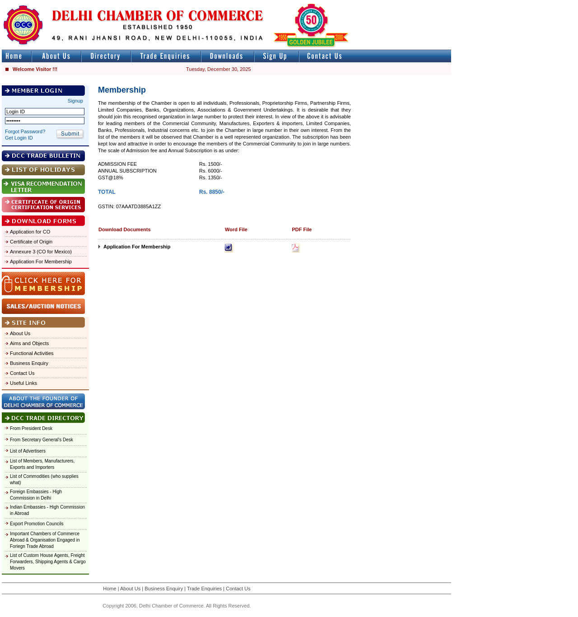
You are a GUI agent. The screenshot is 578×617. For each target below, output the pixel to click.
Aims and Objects (29, 343)
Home (109, 588)
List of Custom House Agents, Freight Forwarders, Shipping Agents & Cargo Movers (48, 561)
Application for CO (30, 231)
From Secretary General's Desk (41, 439)
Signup (75, 100)
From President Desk (31, 428)
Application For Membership (41, 261)
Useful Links (23, 383)
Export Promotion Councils (36, 523)
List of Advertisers (28, 451)
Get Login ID (19, 137)
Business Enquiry (29, 363)
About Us (20, 333)
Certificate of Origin (31, 241)
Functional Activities (32, 353)
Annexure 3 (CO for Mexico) (41, 251)
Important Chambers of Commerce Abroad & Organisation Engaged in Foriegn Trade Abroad (45, 540)
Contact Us (22, 373)
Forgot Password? (25, 131)
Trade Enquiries (204, 588)
